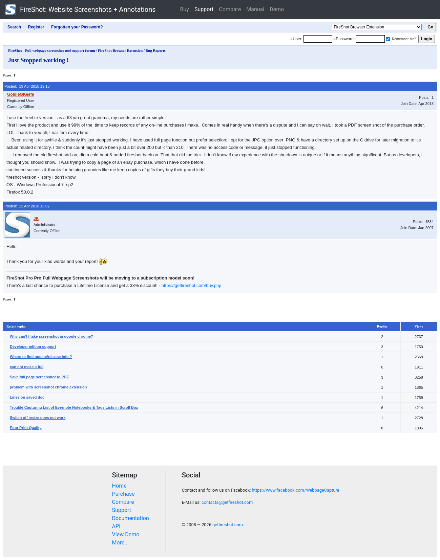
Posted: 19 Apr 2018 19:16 (26, 86)
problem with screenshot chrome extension (48, 387)
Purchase (123, 494)
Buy (184, 9)
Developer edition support (33, 346)
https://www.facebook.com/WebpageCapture (295, 490)
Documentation (130, 518)
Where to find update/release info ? (41, 357)
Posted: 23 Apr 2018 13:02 (26, 206)
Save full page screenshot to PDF (39, 377)
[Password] (370, 39)
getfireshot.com (227, 524)
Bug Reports (156, 50)
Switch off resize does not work (37, 418)
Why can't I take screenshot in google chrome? (51, 336)
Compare (230, 9)
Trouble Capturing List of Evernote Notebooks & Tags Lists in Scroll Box (74, 407)
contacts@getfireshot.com (227, 502)
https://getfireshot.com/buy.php (192, 285)
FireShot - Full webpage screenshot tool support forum (51, 50)
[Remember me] (388, 39)
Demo (277, 9)
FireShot (80, 9)
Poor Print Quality (26, 428)
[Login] (317, 39)
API (116, 526)
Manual (255, 9)
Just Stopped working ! (38, 60)
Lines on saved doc (27, 397)
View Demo (126, 534)
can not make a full (26, 367)
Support (203, 9)
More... (120, 542)
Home (119, 486)
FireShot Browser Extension (120, 50)
